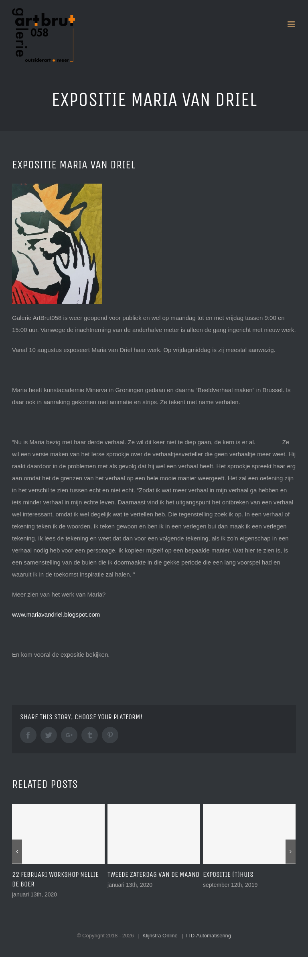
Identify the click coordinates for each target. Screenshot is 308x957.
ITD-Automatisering (208, 936)
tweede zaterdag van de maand (153, 874)
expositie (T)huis (228, 874)
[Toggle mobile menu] (292, 24)
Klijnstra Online (159, 936)
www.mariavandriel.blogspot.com (56, 614)
